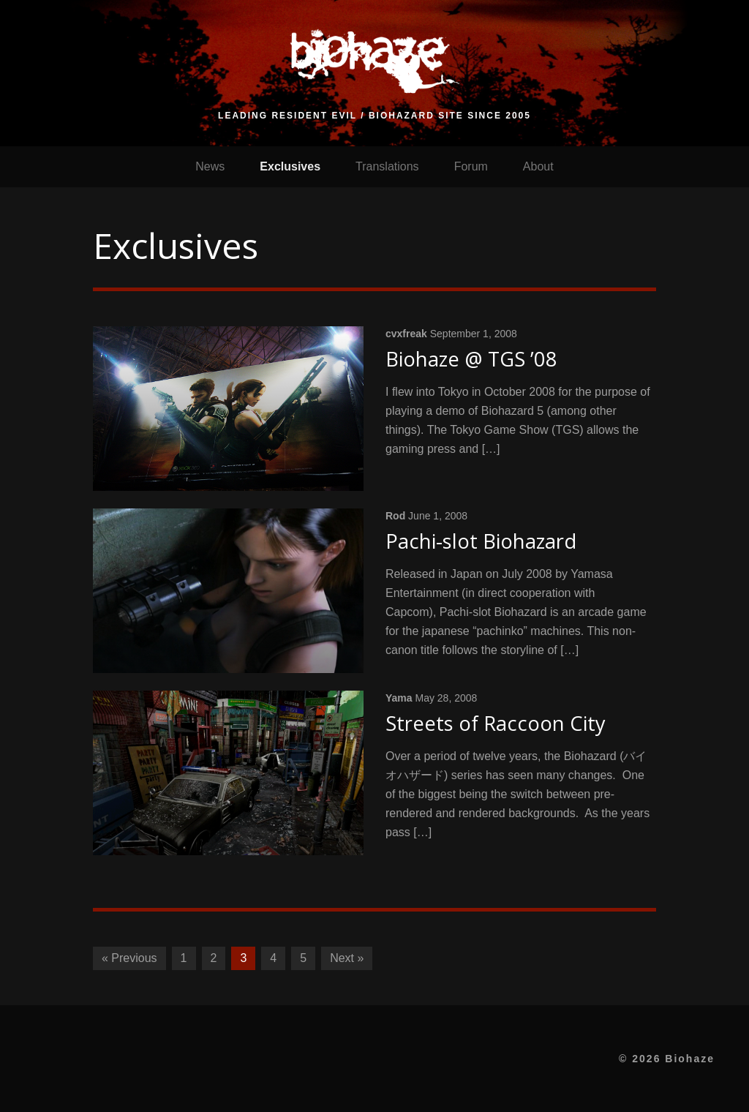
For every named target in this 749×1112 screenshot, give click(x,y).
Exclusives (290, 166)
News (210, 166)
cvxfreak (406, 333)
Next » (347, 958)
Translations (387, 166)
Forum (471, 166)
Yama (399, 698)
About (538, 166)
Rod (395, 516)
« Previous (129, 958)
